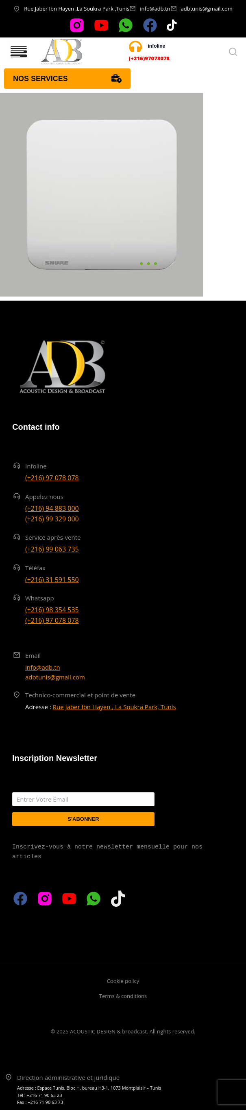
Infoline (36, 466)
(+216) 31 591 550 (52, 579)
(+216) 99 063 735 (52, 549)
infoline (156, 46)
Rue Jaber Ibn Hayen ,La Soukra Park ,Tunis (76, 8)
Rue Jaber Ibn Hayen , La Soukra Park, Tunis (114, 707)
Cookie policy (123, 981)
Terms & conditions (123, 996)
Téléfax (35, 568)
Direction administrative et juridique (68, 1077)
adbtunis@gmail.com (207, 8)
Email (33, 655)
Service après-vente (53, 537)
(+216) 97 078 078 (52, 477)
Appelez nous (44, 496)
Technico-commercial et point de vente (80, 695)
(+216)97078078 (149, 58)
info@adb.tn (155, 8)
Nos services (67, 79)
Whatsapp (39, 598)
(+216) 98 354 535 (52, 609)
